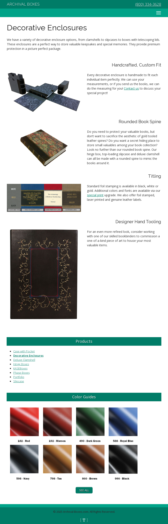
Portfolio (18, 377)
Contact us (131, 88)
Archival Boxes (23, 4)
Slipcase (18, 381)
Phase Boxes (21, 373)
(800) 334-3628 (148, 4)
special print (95, 195)
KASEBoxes (20, 368)
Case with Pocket (24, 351)
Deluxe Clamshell (24, 360)
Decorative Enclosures (28, 355)
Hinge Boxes (21, 364)
